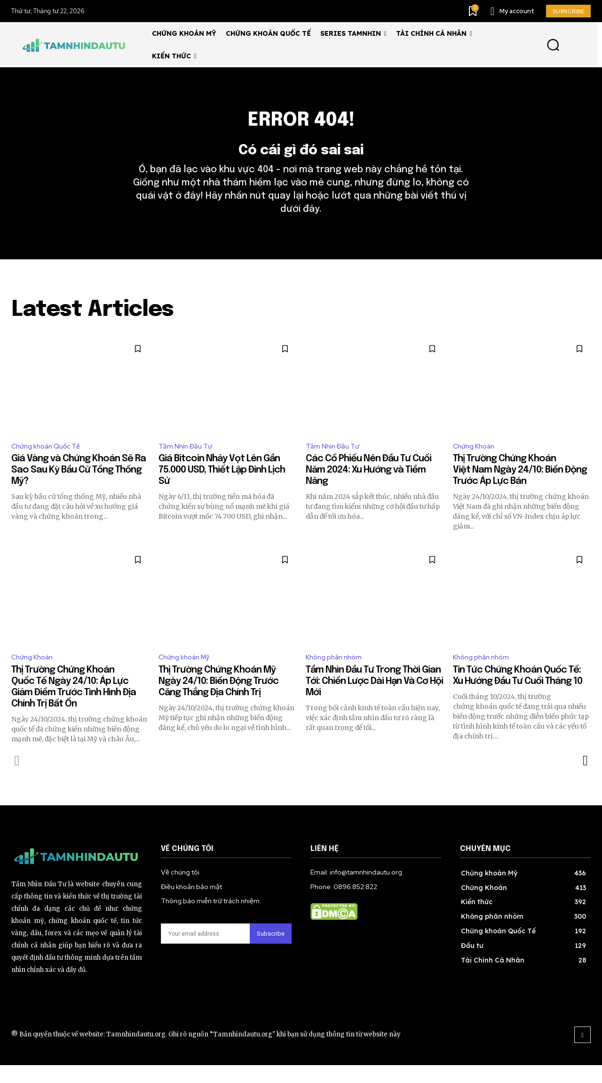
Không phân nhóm (337, 675)
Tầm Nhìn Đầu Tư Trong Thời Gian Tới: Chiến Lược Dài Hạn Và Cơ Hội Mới (374, 699)
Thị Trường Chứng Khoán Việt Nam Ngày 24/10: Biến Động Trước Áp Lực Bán (520, 486)
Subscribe (271, 951)
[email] (205, 952)
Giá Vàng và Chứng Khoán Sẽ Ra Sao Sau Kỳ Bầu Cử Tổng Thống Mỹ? (78, 486)
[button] (553, 45)
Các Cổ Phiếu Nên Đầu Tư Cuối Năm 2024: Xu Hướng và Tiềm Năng (368, 486)
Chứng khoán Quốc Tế (49, 461)
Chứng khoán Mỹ (187, 675)
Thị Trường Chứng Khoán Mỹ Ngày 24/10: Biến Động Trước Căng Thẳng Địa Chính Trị (218, 699)
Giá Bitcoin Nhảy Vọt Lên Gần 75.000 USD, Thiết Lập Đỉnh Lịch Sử (221, 486)
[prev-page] (17, 779)
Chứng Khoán (476, 461)
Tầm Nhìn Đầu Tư (188, 461)
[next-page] (585, 779)
